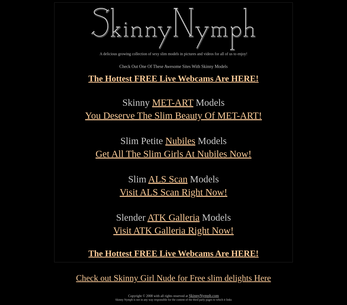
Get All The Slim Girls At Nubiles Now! (173, 153)
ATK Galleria (173, 217)
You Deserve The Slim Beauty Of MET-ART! (173, 115)
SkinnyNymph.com (204, 296)
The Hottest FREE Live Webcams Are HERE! (173, 78)
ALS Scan (167, 179)
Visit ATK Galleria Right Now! (173, 230)
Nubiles (180, 140)
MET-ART (172, 102)
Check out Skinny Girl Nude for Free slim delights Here (173, 278)
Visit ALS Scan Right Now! (173, 192)
